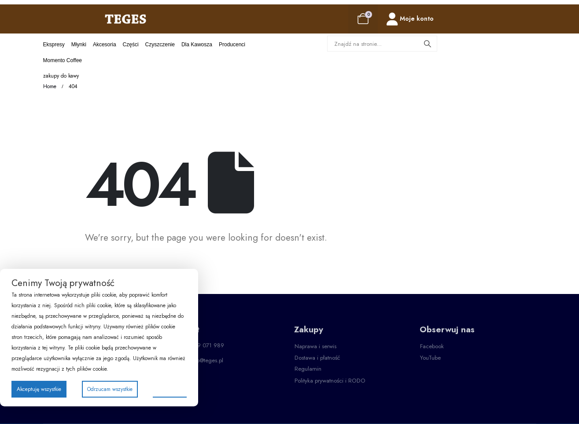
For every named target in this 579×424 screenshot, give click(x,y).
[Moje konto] (410, 19)
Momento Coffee (62, 60)
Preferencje (169, 389)
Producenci (232, 44)
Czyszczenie (160, 44)
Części (131, 44)
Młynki (78, 44)
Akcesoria (104, 44)
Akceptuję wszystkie (39, 389)
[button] (315, 346)
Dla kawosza (196, 44)
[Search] (428, 43)
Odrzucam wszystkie (110, 389)
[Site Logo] (125, 19)
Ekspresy (54, 44)
